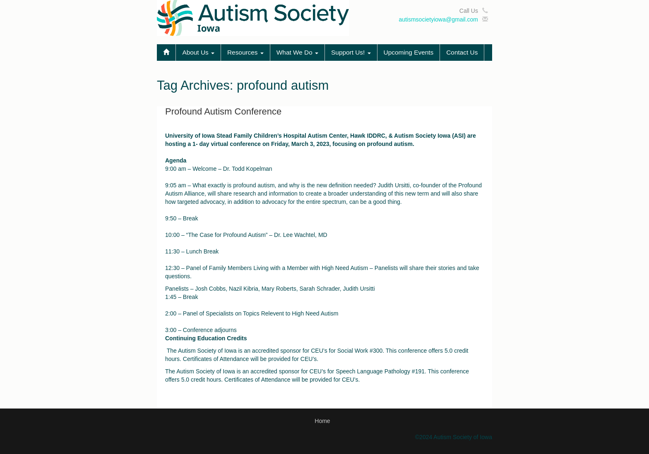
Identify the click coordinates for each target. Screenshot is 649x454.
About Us (198, 52)
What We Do (297, 52)
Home (322, 421)
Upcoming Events (409, 52)
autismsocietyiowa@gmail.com (438, 19)
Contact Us (462, 52)
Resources (245, 52)
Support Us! (351, 52)
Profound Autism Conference (223, 111)
